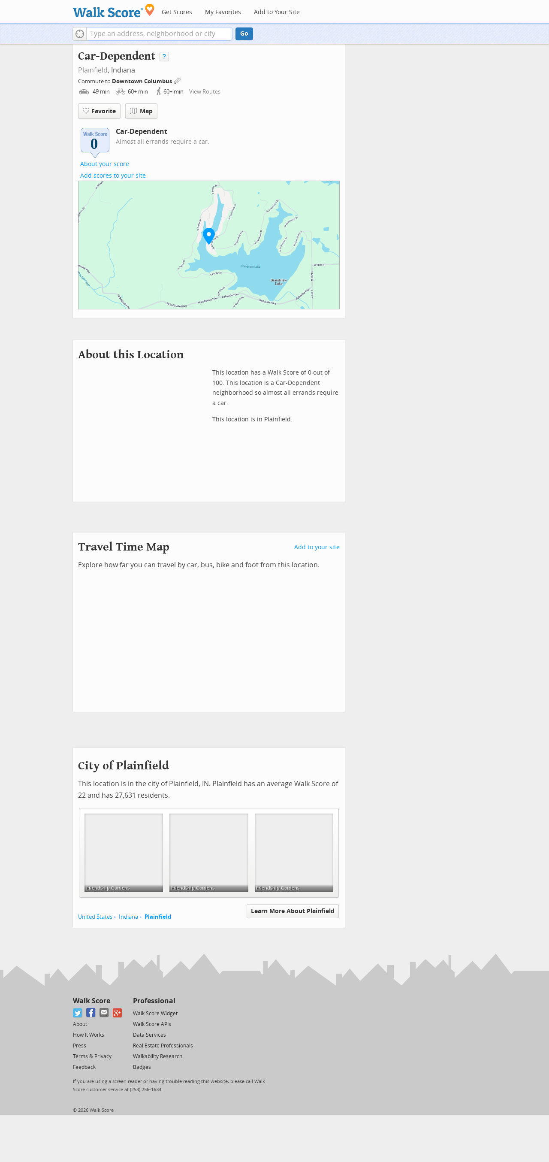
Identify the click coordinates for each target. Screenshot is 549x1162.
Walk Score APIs (152, 1024)
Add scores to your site (113, 175)
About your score (104, 164)
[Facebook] (91, 1013)
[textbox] (159, 34)
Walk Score (91, 1001)
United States (95, 917)
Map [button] (141, 111)
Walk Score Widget (155, 1014)
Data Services (149, 1035)
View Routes (204, 91)
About (80, 1024)
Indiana (128, 917)
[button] (79, 34)
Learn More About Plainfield (293, 911)
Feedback (84, 1067)
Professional (154, 1001)
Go (244, 33)
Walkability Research (157, 1056)
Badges (142, 1067)
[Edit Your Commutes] (177, 80)
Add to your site (317, 547)
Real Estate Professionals (163, 1046)
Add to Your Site (277, 12)
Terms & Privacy (92, 1056)
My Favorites (223, 12)
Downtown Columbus (142, 81)
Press (79, 1046)
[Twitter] (78, 1013)
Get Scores (177, 12)
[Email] (104, 1013)
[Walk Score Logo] (114, 10)
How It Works (88, 1035)
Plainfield (93, 70)
